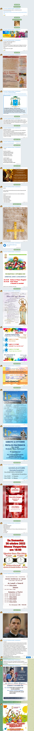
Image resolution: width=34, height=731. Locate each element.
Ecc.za (15, 682)
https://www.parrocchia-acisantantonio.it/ (10, 599)
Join (28, 1)
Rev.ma (17, 682)
